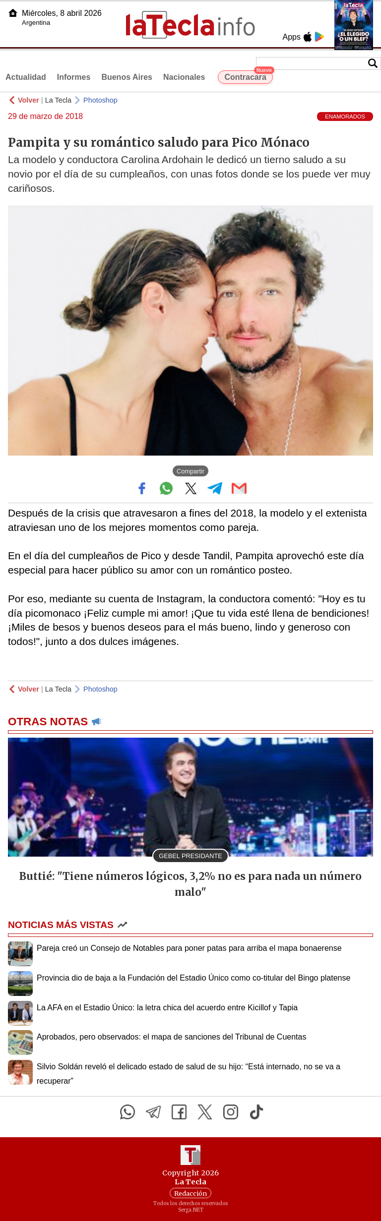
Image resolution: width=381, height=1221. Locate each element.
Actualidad (25, 77)
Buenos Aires (126, 77)
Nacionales (184, 77)
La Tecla (58, 100)
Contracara (248, 75)
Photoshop (100, 100)
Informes (74, 77)
